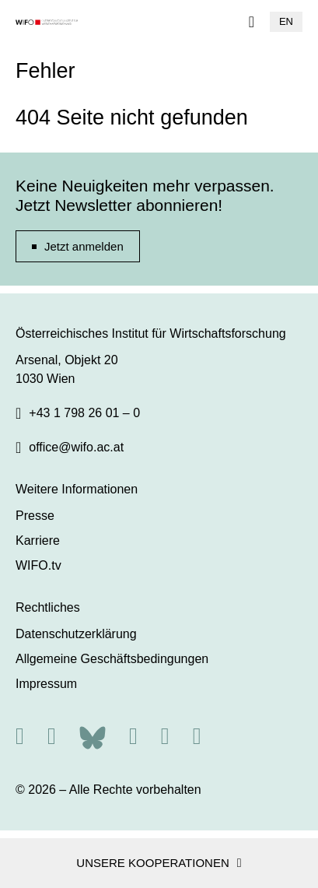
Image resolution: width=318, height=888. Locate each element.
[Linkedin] (165, 736)
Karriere (38, 540)
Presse (35, 515)
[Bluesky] (92, 736)
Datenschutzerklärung (76, 634)
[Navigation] (251, 22)
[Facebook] (133, 736)
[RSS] (20, 736)
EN (286, 21)
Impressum (46, 683)
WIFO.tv (38, 565)
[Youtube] (197, 736)
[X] (51, 736)
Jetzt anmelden (84, 246)
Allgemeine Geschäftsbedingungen (112, 658)
